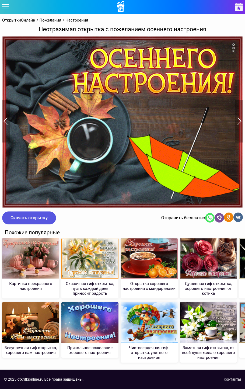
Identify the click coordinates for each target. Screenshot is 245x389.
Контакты (232, 379)
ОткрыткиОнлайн (18, 20)
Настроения (76, 20)
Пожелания (50, 20)
